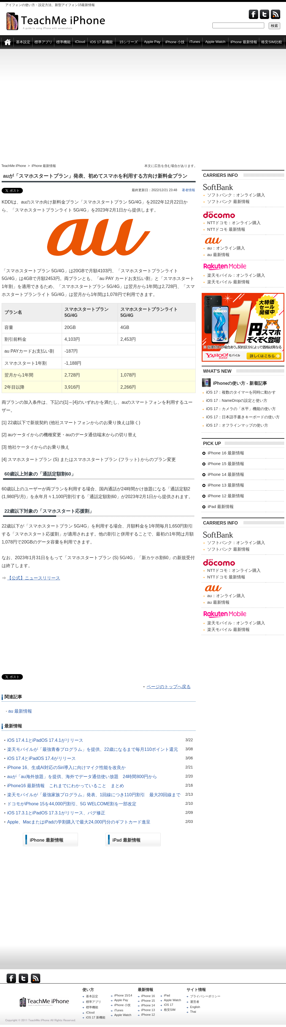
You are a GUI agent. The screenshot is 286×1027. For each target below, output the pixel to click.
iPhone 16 (148, 996)
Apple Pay (121, 1000)
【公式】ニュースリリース (33, 578)
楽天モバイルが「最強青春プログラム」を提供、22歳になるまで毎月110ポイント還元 (92, 749)
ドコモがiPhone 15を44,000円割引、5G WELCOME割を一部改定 (71, 803)
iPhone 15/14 (123, 995)
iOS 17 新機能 (95, 1017)
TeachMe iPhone (13, 166)
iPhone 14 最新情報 (226, 474)
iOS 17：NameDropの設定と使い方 (237, 400)
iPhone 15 (148, 1000)
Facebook (253, 14)
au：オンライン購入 (226, 248)
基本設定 (92, 996)
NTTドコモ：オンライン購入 (234, 222)
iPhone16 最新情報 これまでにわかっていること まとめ (65, 785)
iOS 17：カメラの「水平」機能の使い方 (241, 409)
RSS (35, 978)
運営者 (194, 1001)
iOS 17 (168, 1004)
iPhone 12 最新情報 (226, 495)
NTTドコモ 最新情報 (226, 229)
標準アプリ (93, 1001)
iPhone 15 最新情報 (226, 463)
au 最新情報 (20, 711)
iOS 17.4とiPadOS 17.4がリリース (41, 758)
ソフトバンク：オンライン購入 (236, 195)
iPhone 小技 (122, 1005)
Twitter (264, 14)
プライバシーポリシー (205, 996)
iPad (167, 995)
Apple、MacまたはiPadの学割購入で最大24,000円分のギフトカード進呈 (78, 822)
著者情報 (188, 190)
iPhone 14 (148, 1005)
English (195, 1007)
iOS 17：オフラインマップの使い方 (237, 425)
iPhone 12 (148, 1014)
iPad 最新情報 (221, 506)
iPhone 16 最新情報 (226, 453)
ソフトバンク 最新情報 (228, 201)
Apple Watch (122, 1015)
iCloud (90, 1012)
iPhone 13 (148, 1010)
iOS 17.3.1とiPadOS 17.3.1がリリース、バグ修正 (56, 813)
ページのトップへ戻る (169, 686)
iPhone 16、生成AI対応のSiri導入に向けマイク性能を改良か (66, 767)
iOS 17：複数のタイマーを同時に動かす (241, 392)
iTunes (118, 1010)
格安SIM (170, 1009)
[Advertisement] (51, 106)
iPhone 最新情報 (44, 166)
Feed (275, 14)
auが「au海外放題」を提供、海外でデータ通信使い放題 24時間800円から (82, 776)
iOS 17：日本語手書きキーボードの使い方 (243, 417)
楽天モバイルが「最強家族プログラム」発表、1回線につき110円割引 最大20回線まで (93, 794)
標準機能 (92, 1007)
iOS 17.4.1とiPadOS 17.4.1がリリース (45, 740)
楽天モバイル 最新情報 (228, 281)
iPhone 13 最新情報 (226, 485)
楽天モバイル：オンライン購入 (236, 275)
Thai (193, 1011)
